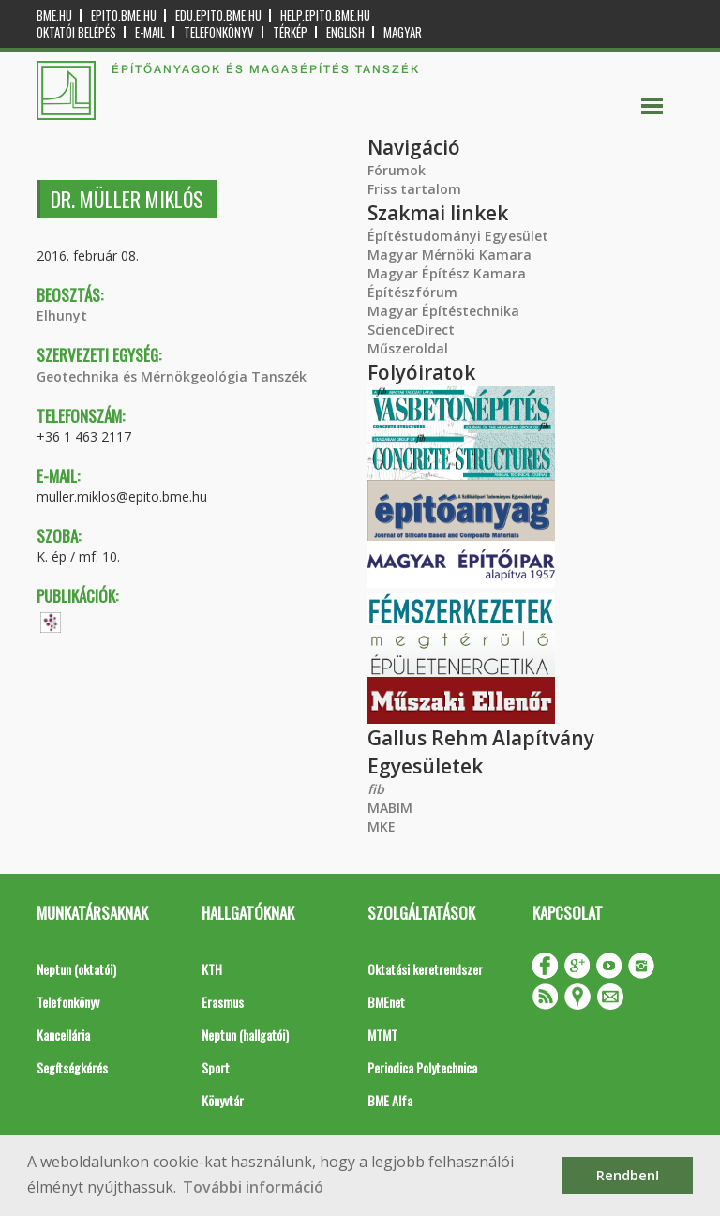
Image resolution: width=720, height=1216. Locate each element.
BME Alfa (390, 1100)
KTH (212, 969)
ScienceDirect (411, 329)
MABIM (390, 808)
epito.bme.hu (124, 15)
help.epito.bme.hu (325, 15)
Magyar (402, 32)
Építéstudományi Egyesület (458, 236)
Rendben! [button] (627, 1175)
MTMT (383, 1034)
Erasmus (223, 1002)
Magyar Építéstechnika (443, 311)
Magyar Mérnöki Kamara (450, 254)
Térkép (290, 32)
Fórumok (397, 170)
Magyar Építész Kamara (447, 273)
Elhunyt (62, 315)
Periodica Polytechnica (422, 1067)
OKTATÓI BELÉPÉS (76, 32)
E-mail (150, 32)
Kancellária (63, 1034)
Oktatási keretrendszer (425, 969)
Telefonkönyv (219, 32)
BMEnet (386, 1002)
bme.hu (54, 15)
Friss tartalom (414, 189)
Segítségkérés (72, 1067)
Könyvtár (223, 1100)
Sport (216, 1067)
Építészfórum (413, 292)
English (345, 32)
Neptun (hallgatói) (245, 1034)
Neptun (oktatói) (76, 969)
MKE (382, 826)
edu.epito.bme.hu (218, 15)
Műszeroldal (408, 348)
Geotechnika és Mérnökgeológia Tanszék (172, 376)
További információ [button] (253, 1187)
